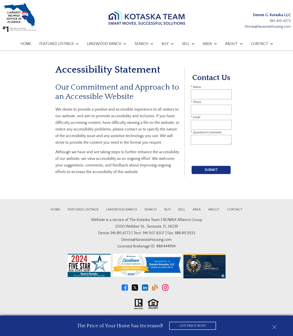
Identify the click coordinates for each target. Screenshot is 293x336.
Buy (167, 209)
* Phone (196, 102)
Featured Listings (83, 209)
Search (150, 209)
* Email (195, 117)
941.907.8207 (154, 233)
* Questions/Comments (206, 132)
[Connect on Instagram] (165, 290)
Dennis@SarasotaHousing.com (268, 27)
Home (26, 44)
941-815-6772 (280, 21)
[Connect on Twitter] (135, 290)
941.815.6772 (120, 233)
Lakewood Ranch (121, 209)
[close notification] (274, 326)
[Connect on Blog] (155, 290)
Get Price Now (193, 326)
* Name (196, 87)
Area (197, 209)
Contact (235, 209)
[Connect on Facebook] (125, 290)
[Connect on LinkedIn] (145, 290)
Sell (181, 209)
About (214, 209)
